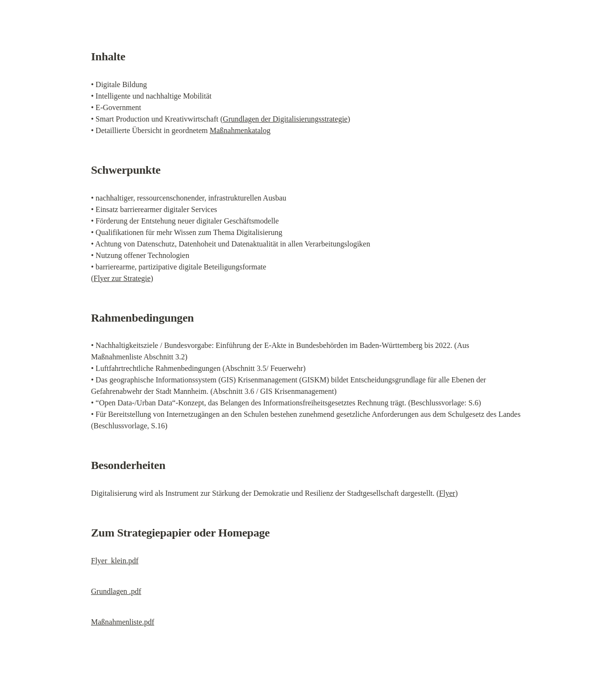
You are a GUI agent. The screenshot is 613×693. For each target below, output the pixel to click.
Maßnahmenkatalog (240, 130)
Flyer (447, 493)
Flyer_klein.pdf (114, 561)
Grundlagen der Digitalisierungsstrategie (285, 119)
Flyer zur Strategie (121, 278)
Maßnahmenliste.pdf (122, 622)
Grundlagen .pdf (116, 591)
